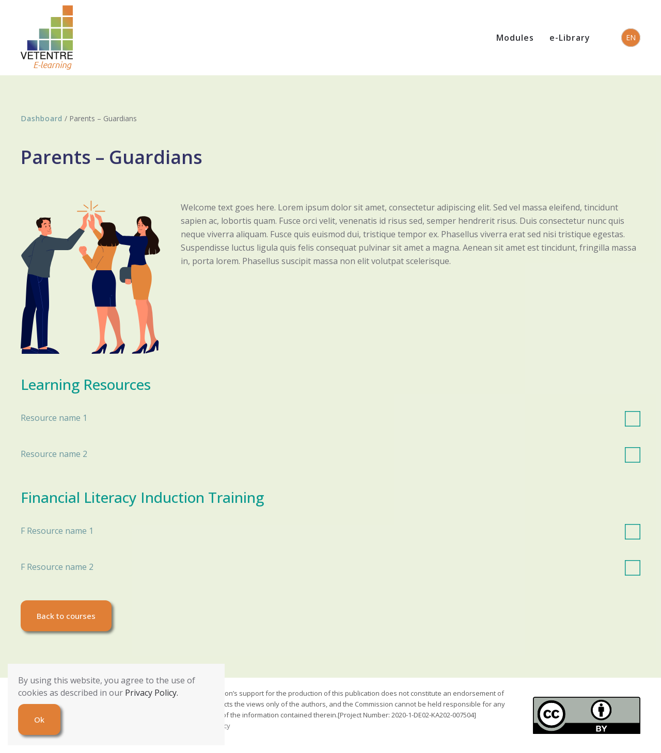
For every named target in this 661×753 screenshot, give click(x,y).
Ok (39, 719)
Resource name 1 (330, 418)
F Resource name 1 (330, 531)
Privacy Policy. (151, 692)
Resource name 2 (330, 454)
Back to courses (66, 616)
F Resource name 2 (330, 567)
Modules (515, 37)
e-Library (569, 37)
